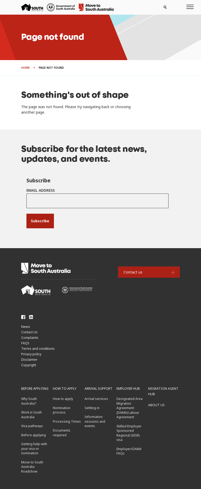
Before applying (34, 388)
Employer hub (128, 388)
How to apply (64, 388)
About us (156, 405)
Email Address (40, 190)
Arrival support (99, 388)
